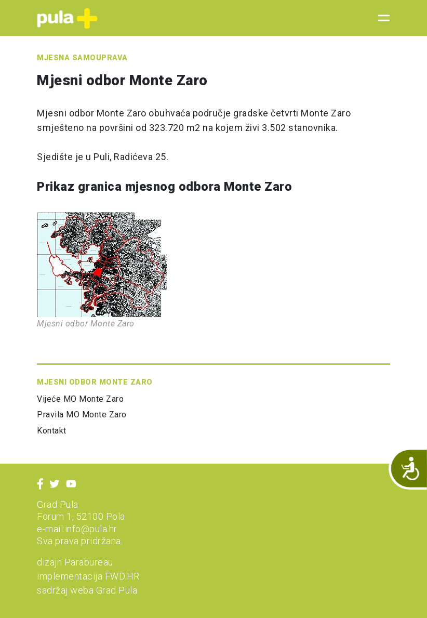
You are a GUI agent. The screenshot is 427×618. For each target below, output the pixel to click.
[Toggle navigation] (380, 18)
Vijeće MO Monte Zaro (80, 399)
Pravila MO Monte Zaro (82, 414)
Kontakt (51, 431)
